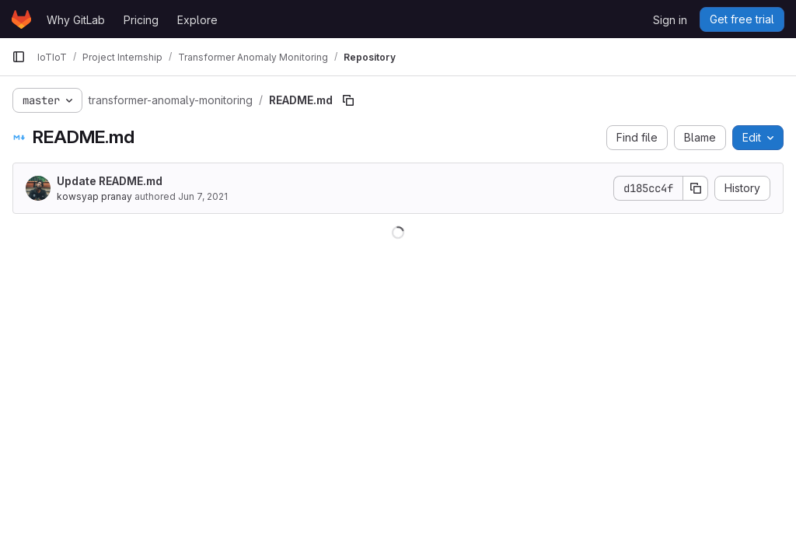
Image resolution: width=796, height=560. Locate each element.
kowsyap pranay (94, 196)
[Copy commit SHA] (695, 188)
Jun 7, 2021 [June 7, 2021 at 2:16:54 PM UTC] (203, 196)
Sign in (670, 19)
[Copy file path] (348, 100)
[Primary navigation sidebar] (18, 56)
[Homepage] (21, 19)
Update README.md (109, 180)
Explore (197, 19)
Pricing (141, 19)
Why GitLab (76, 19)
